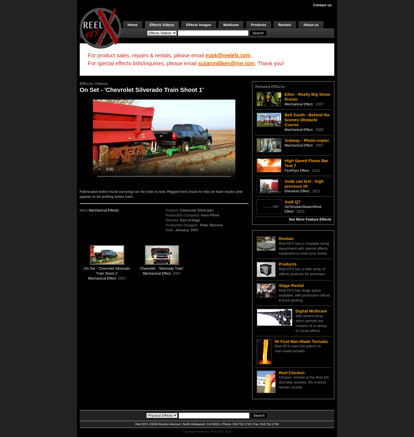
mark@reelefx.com (227, 55)
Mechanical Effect (102, 278)
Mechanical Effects (104, 210)
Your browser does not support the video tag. (164, 139)
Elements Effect (297, 191)
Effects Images (198, 25)
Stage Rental (291, 285)
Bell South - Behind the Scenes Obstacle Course (307, 119)
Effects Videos (162, 25)
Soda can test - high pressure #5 (304, 183)
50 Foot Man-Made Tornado (301, 341)
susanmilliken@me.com (226, 63)
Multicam (231, 25)
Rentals (284, 25)
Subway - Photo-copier (306, 140)
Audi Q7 (292, 201)
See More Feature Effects (310, 219)
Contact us (322, 5)
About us (311, 25)
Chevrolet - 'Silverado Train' (162, 268)
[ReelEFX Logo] (100, 28)
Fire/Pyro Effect (297, 170)
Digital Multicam (311, 311)
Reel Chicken (291, 372)
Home (133, 25)
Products (258, 25)
